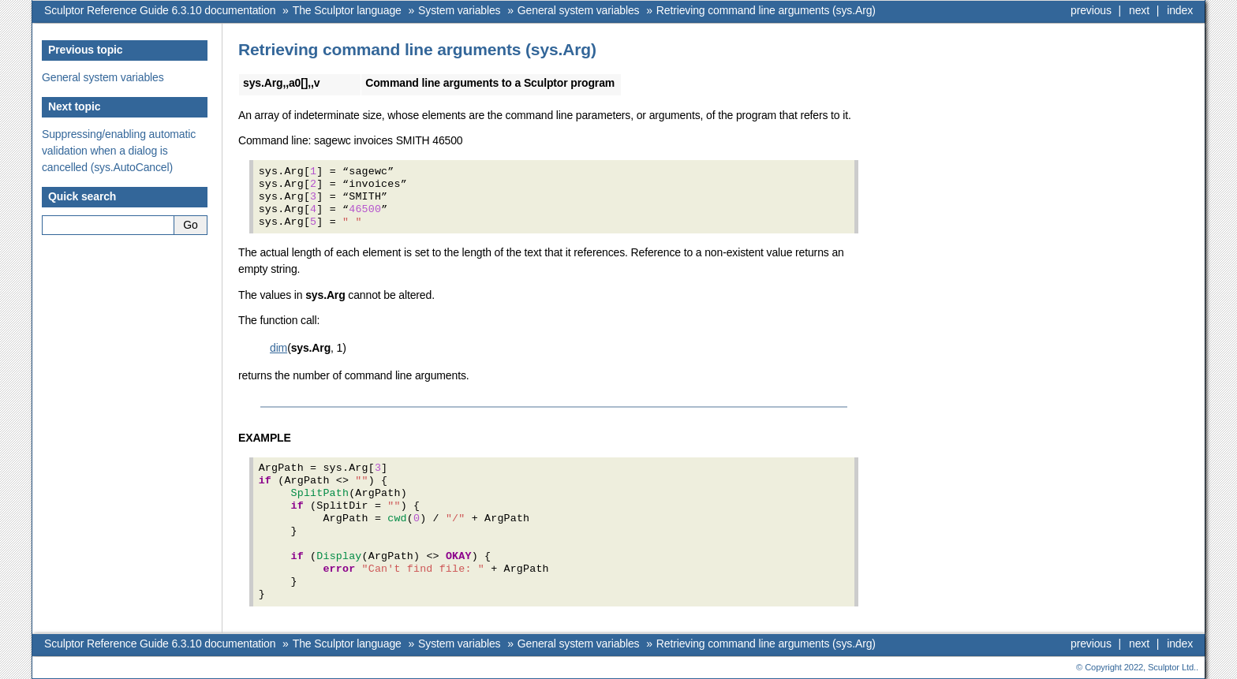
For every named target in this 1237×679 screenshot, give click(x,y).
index (1180, 10)
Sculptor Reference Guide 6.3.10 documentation (159, 10)
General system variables (579, 10)
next (1139, 10)
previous (1091, 10)
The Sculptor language (347, 10)
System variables (459, 10)
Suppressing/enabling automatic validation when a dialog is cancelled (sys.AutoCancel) (119, 150)
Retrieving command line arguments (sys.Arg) (766, 10)
